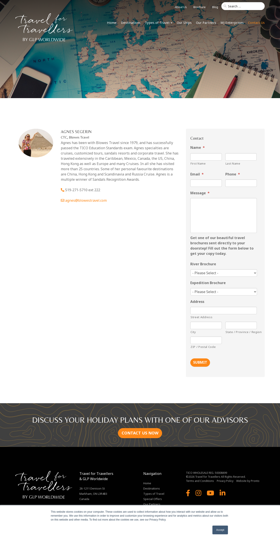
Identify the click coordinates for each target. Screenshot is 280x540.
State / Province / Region (241, 332)
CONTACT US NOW (140, 432)
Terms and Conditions (200, 480)
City (193, 332)
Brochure (199, 7)
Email (197, 174)
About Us (181, 7)
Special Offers (152, 498)
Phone (232, 174)
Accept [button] (220, 529)
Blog (215, 7)
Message (200, 193)
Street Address (201, 317)
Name (197, 147)
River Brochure (203, 264)
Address (197, 301)
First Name (198, 163)
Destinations (130, 22)
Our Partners (206, 22)
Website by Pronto (247, 480)
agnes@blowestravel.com (86, 200)
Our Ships (184, 22)
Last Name (233, 163)
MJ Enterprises (232, 22)
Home (112, 22)
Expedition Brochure (208, 283)
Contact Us (256, 22)
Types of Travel (158, 22)
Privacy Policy (225, 480)
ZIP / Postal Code (203, 347)
